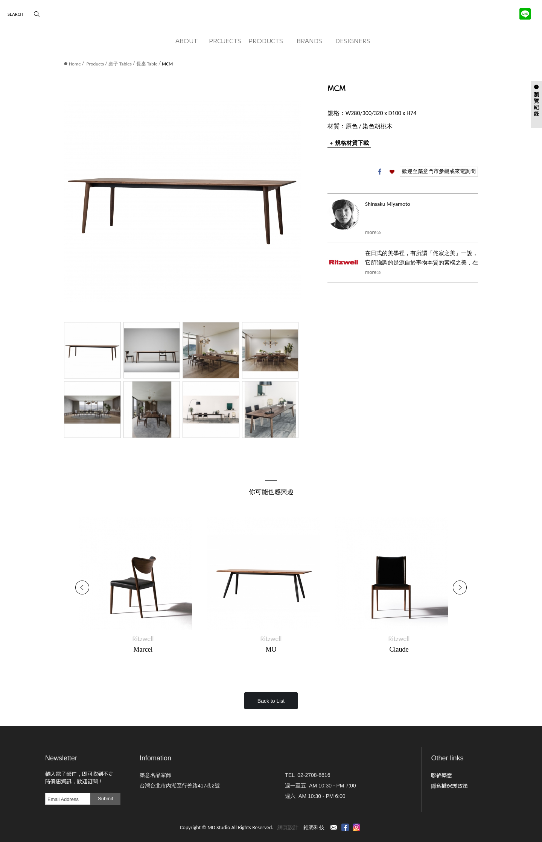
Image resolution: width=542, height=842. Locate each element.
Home (72, 64)
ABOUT (186, 40)
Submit (105, 798)
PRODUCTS (265, 40)
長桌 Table (147, 64)
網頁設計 (287, 827)
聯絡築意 (441, 775)
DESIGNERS (352, 40)
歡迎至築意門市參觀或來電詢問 (439, 171)
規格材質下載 (349, 143)
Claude (399, 649)
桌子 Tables (120, 64)
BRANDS (309, 40)
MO (270, 649)
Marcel (143, 649)
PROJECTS (225, 40)
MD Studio (271, 16)
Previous (82, 587)
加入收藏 (392, 171)
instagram (356, 827)
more (370, 232)
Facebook (380, 171)
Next (460, 587)
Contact (334, 827)
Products (95, 64)
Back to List (271, 701)
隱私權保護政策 (449, 785)
